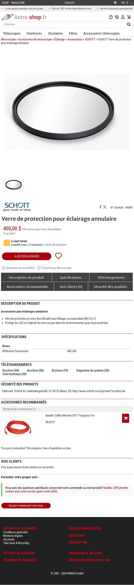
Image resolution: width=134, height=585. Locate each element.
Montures (34, 33)
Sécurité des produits (110, 286)
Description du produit (26, 277)
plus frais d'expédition (48, 229)
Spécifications (71, 277)
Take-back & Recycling (16, 543)
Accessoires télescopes (101, 33)
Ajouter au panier (26, 256)
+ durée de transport (55, 245)
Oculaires (55, 33)
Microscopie (8, 39)
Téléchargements (111, 277)
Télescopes (12, 33)
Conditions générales (15, 532)
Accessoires (75, 39)
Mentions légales (13, 536)
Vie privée (8, 539)
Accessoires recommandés (27, 286)
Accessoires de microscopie (35, 39)
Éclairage (59, 39)
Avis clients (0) (71, 286)
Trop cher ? (9, 233)
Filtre (73, 33)
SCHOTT (90, 39)
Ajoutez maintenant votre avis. (26, 505)
